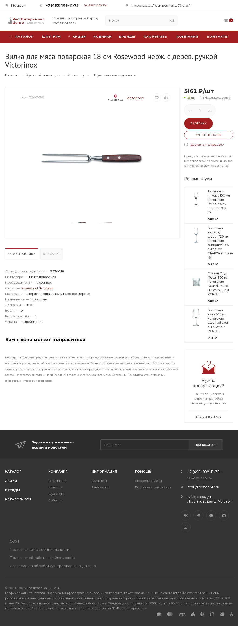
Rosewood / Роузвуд (37, 288)
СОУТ (15, 541)
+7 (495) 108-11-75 (62, 5)
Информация (104, 471)
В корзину (199, 123)
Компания (187, 36)
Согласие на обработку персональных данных (53, 566)
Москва (17, 5)
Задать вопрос (208, 416)
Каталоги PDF (18, 499)
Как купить (156, 36)
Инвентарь (76, 75)
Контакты (218, 36)
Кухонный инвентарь (42, 75)
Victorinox (124, 98)
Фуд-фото (56, 494)
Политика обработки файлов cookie (43, 557)
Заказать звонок (95, 5)
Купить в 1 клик (208, 134)
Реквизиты (100, 487)
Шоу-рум (51, 36)
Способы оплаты (148, 481)
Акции (11, 481)
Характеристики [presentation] (22, 253)
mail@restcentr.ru (203, 487)
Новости (55, 487)
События (55, 500)
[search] (172, 20)
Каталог (13, 471)
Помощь (143, 471)
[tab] (22, 255)
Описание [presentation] (51, 253)
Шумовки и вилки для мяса (115, 75)
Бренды (127, 36)
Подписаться (205, 444)
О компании (57, 481)
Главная (11, 75)
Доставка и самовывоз (207, 144)
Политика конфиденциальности (39, 549)
